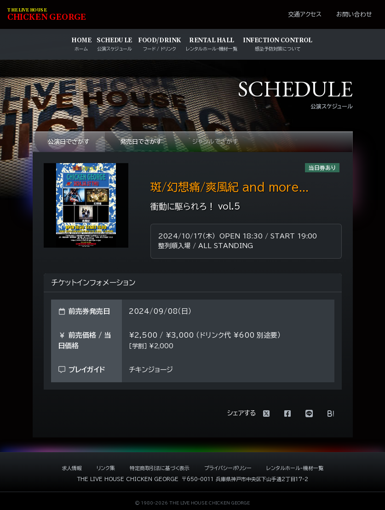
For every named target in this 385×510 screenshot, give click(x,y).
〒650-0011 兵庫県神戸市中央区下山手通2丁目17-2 (245, 479)
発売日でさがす (141, 142)
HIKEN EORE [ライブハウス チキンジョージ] (46, 15)
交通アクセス (305, 14)
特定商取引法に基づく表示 (160, 467)
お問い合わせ (354, 14)
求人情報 (72, 467)
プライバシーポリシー (228, 467)
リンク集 (106, 467)
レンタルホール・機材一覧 (294, 467)
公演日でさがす (69, 142)
